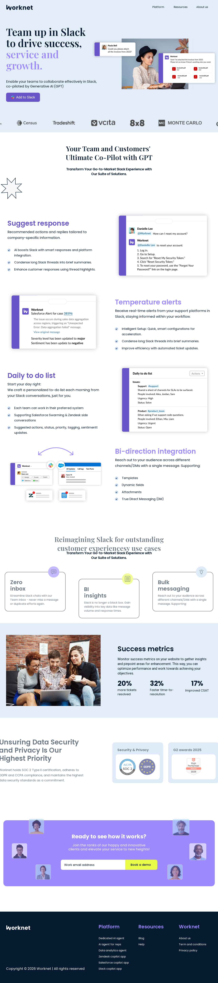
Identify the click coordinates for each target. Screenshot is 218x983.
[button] (160, 7)
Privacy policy (188, 950)
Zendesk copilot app (112, 956)
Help (141, 944)
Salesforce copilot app (114, 963)
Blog (141, 938)
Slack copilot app (110, 969)
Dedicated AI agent (111, 938)
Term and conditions (192, 944)
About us (202, 7)
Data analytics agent (113, 950)
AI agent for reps (110, 944)
